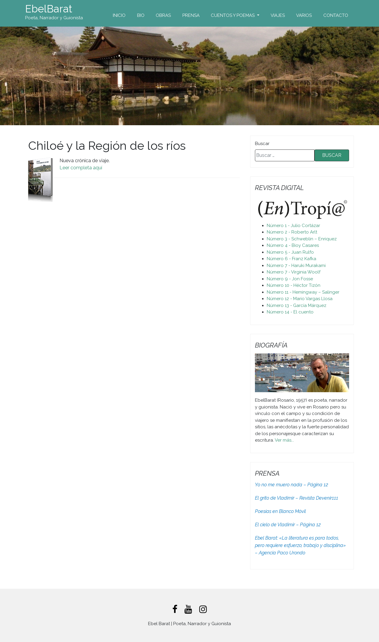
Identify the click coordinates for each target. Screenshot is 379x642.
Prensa (191, 15)
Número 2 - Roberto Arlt (292, 232)
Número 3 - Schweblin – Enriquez (302, 239)
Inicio (119, 15)
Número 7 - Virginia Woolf (293, 272)
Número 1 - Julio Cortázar (293, 225)
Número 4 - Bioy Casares (293, 245)
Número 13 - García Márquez (296, 305)
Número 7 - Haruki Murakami (296, 265)
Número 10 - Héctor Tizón (293, 285)
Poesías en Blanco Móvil (280, 511)
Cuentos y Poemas (233, 15)
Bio (140, 15)
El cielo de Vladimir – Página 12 (288, 524)
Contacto (335, 15)
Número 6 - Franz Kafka (291, 258)
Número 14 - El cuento (290, 312)
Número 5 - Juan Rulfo (290, 252)
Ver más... (284, 440)
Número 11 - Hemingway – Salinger (303, 292)
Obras (163, 15)
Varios (304, 15)
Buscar (262, 143)
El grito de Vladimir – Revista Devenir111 (296, 498)
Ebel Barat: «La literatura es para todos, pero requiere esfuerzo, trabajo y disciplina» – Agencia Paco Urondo (300, 545)
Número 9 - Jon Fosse (290, 278)
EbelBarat (48, 9)
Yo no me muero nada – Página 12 (291, 484)
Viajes (278, 15)
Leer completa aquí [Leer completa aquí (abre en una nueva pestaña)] (81, 167)
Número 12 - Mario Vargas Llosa (300, 298)
